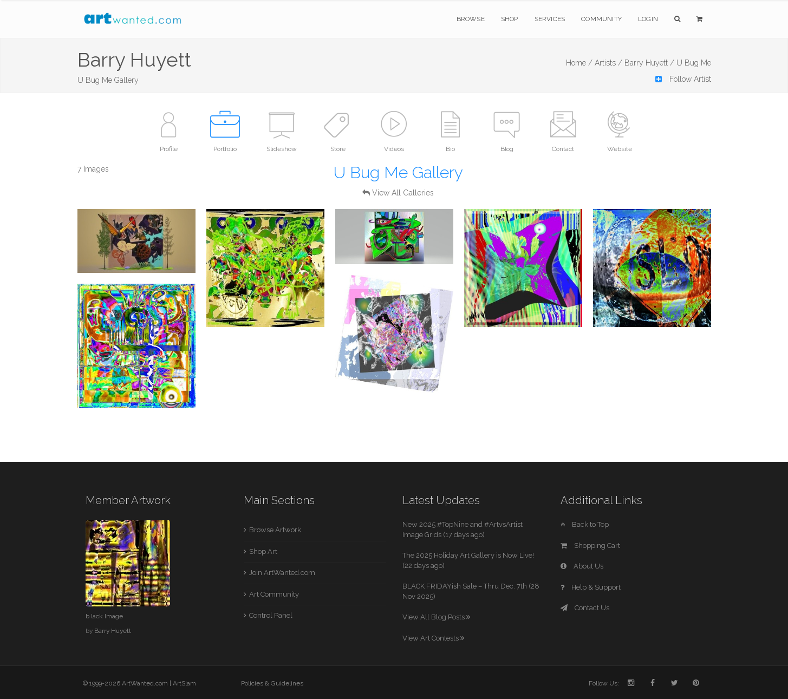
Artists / (608, 62)
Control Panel (270, 615)
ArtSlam (184, 683)
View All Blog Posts (436, 617)
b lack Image (104, 616)
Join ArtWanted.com (282, 573)
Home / (579, 62)
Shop (509, 19)
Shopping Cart (590, 545)
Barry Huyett (112, 631)
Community (601, 19)
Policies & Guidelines (272, 683)
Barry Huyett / (649, 62)
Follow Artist (683, 79)
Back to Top (585, 524)
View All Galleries (403, 192)
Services (550, 19)
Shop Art (263, 551)
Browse (471, 19)
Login (648, 19)
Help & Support (591, 587)
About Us (582, 566)
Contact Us (585, 608)
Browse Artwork (275, 530)
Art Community (274, 594)
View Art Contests (433, 638)
